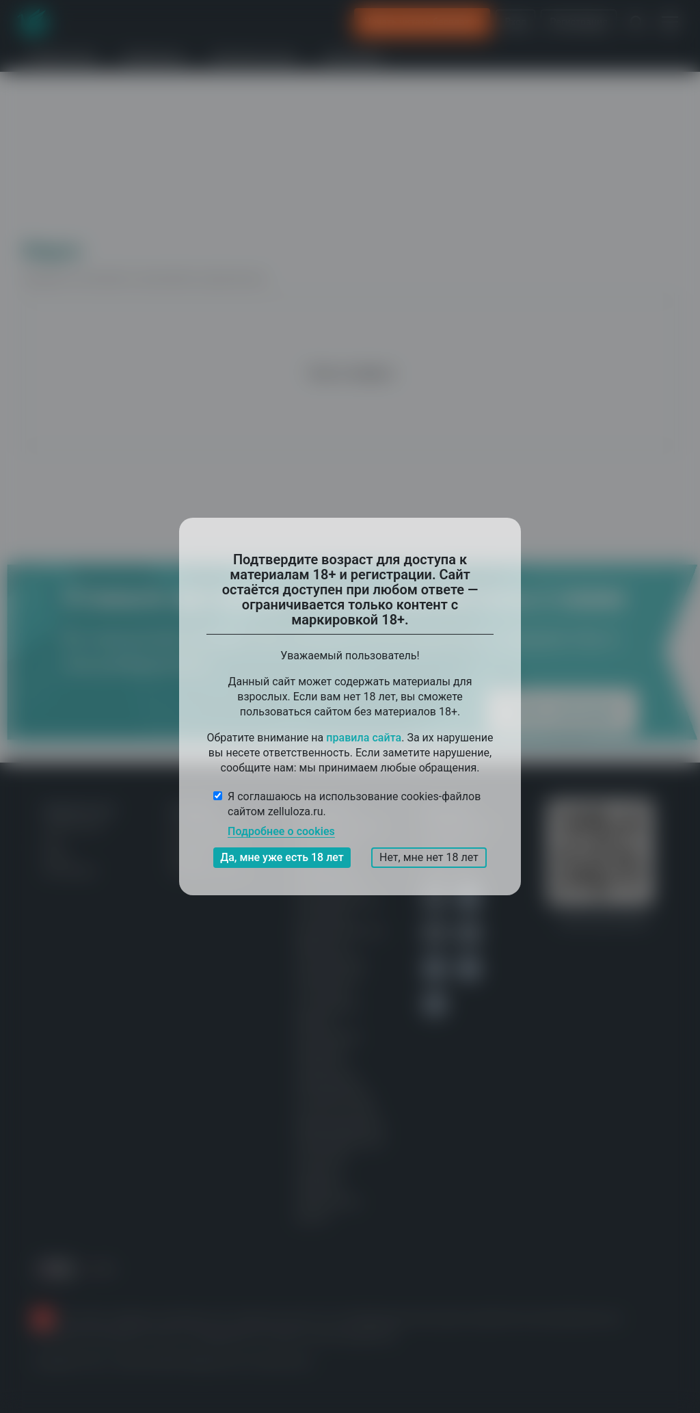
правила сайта (363, 737)
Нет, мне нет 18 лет (429, 857)
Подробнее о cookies (281, 831)
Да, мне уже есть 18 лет (282, 857)
